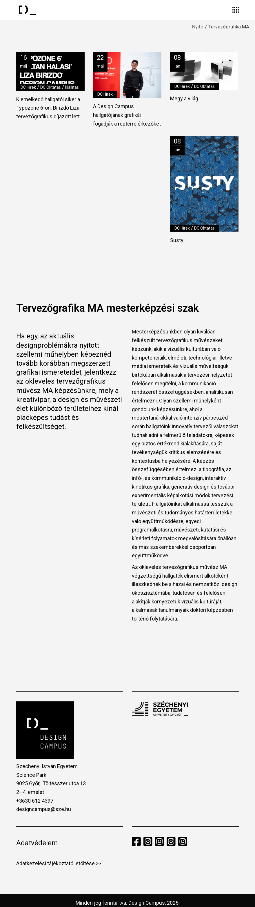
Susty (176, 240)
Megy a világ (184, 98)
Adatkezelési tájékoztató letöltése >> (58, 855)
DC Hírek (28, 87)
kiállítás (72, 87)
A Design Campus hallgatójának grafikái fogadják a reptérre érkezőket (127, 114)
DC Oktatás (50, 87)
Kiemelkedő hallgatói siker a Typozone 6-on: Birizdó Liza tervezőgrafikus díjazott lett (48, 107)
